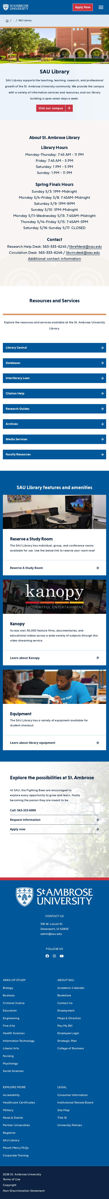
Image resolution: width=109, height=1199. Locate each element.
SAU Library (25, 20)
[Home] (7, 20)
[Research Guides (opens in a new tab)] (54, 409)
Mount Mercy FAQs (16, 1147)
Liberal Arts (11, 1048)
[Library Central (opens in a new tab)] (54, 348)
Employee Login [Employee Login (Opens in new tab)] (68, 1033)
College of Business (70, 1048)
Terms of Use (11, 1179)
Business (9, 995)
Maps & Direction (69, 1018)
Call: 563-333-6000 (23, 810)
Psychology (10, 1063)
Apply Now (82, 7)
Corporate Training (16, 1155)
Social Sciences (13, 1071)
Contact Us (65, 1003)
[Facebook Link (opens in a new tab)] (47, 957)
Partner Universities (16, 1125)
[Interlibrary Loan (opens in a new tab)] (54, 378)
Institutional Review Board (75, 1102)
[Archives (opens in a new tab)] (54, 424)
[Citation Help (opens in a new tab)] (54, 393)
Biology (8, 988)
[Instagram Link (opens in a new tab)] (54, 957)
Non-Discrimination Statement (24, 1190)
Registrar (9, 1132)
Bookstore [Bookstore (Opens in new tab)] (64, 995)
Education (10, 1010)
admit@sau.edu (51, 934)
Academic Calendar (70, 988)
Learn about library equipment (32, 743)
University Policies (69, 1125)
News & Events (13, 1117)
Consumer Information (72, 1095)
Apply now (17, 829)
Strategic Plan (67, 1040)
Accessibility (11, 1095)
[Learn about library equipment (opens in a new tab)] (54, 742)
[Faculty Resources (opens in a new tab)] (54, 454)
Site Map (63, 1110)
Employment (66, 1010)
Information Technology (19, 1040)
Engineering (11, 1018)
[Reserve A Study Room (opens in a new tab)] (54, 567)
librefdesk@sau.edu (85, 246)
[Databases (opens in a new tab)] (54, 363)
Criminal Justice (14, 1003)
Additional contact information (54, 259)
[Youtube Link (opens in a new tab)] (61, 957)
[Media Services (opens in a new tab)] (54, 439)
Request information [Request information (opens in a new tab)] (25, 820)
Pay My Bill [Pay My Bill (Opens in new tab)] (64, 1025)
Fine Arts (9, 1025)
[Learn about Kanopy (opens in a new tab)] (54, 657)
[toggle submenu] (101, 7)
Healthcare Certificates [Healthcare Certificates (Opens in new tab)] (19, 1102)
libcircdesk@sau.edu (83, 253)
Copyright (9, 1185)
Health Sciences (14, 1033)
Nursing (8, 1056)
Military (8, 1110)
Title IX (62, 1117)
